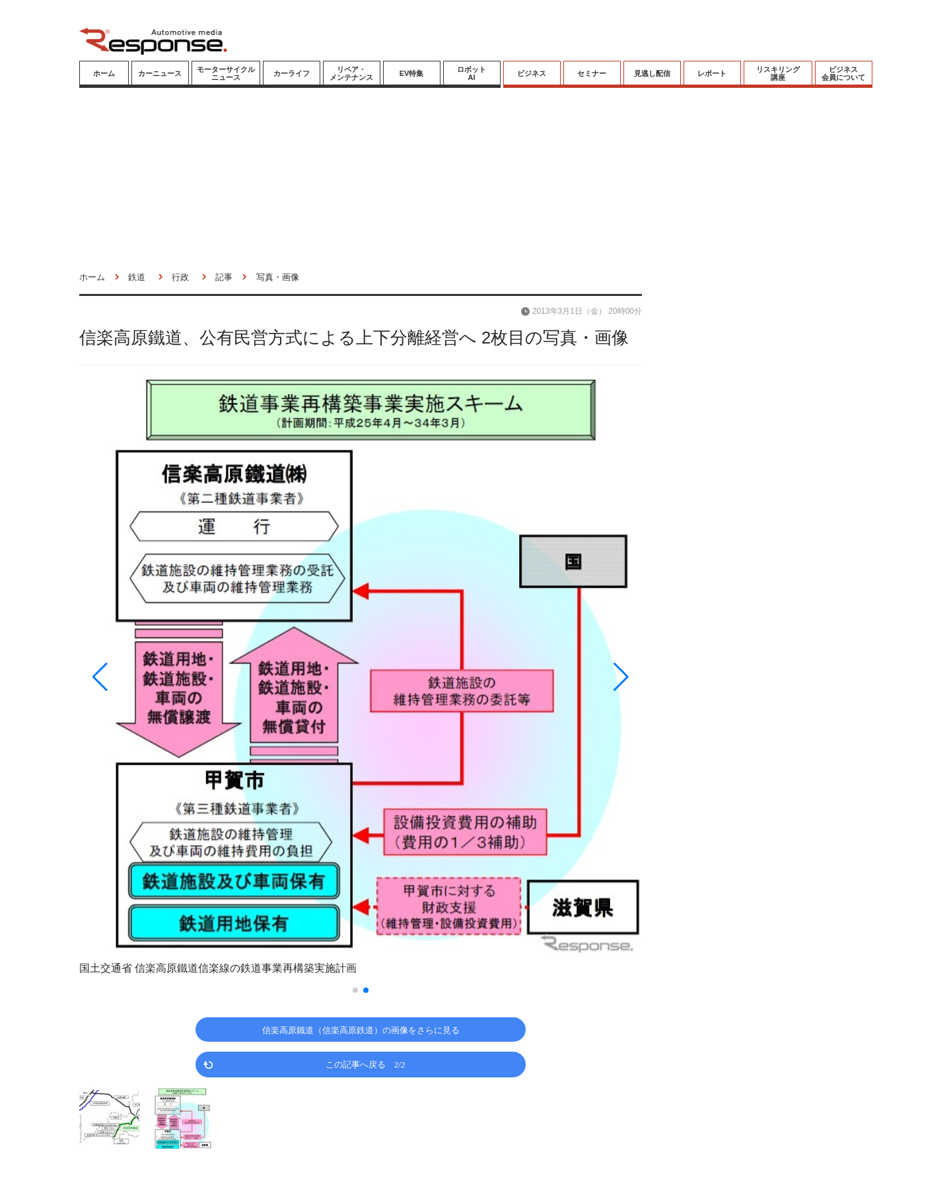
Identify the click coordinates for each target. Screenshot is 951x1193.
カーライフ (291, 73)
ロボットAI (471, 73)
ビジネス (531, 73)
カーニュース (160, 73)
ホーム (104, 73)
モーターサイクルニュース (226, 73)
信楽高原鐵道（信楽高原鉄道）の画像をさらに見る (361, 1029)
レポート (711, 73)
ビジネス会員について (843, 73)
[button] (163, 676)
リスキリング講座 (778, 73)
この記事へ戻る (365, 1064)
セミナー (591, 73)
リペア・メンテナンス (351, 73)
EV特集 (412, 73)
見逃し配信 (652, 73)
